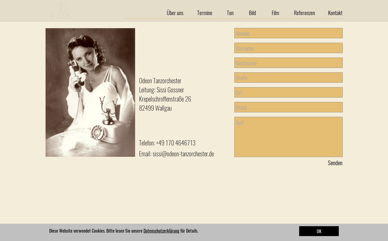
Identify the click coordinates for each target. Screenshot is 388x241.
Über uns (175, 13)
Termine (204, 13)
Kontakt (335, 13)
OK (319, 231)
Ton (230, 13)
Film (275, 13)
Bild (252, 13)
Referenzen (304, 13)
